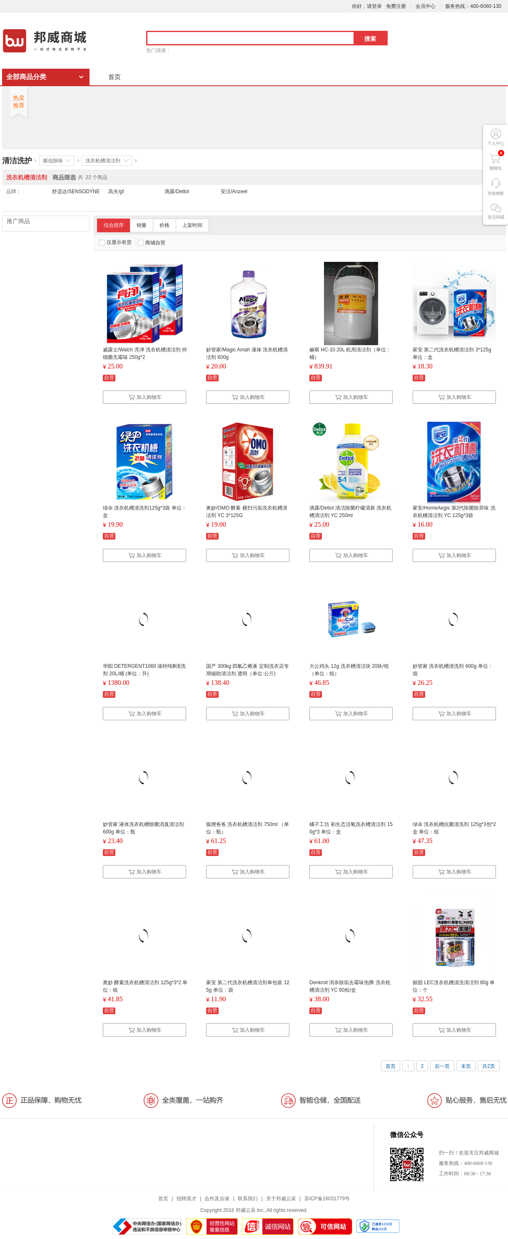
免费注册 (396, 6)
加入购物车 (145, 397)
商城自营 (151, 243)
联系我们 (248, 1199)
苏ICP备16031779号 (327, 1199)
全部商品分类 (26, 76)
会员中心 (426, 6)
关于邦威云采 (281, 1199)
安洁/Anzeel (234, 191)
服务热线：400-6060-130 (473, 6)
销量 (142, 225)
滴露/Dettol (176, 191)
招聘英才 (187, 1199)
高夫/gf (116, 191)
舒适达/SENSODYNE (76, 191)
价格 (164, 225)
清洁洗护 (17, 161)
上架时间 (192, 225)
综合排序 (114, 225)
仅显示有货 (115, 242)
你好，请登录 (367, 6)
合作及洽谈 (216, 1199)
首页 (114, 76)
